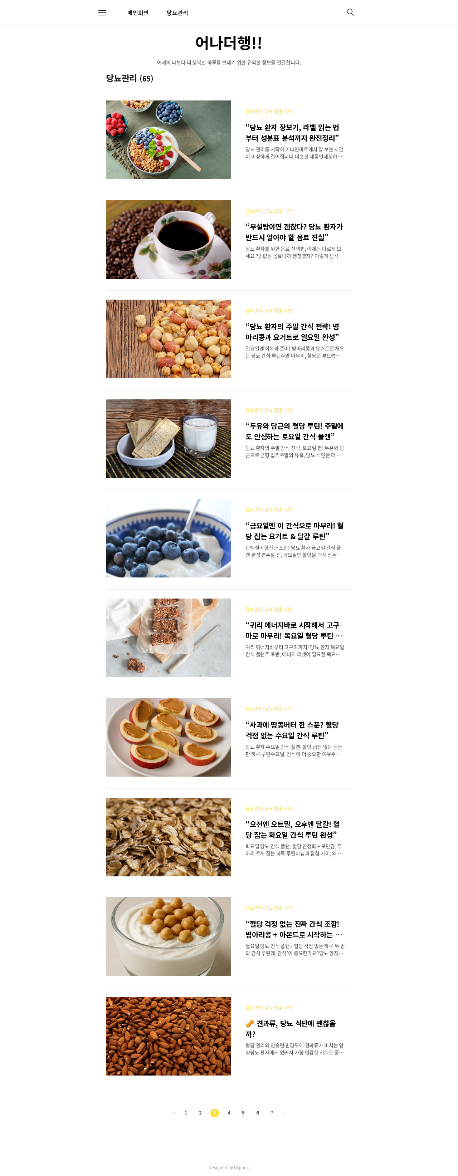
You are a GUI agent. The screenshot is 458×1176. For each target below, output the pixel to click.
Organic (242, 1167)
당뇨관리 (177, 12)
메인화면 (138, 12)
